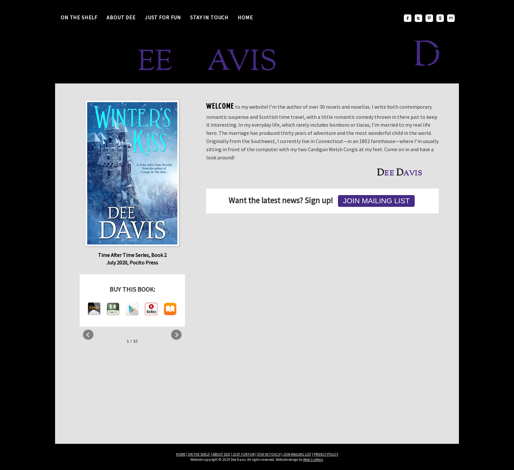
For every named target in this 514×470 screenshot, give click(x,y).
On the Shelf (79, 17)
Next (176, 335)
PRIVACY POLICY (326, 454)
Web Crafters (313, 459)
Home (245, 17)
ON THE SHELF (199, 454)
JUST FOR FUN (243, 454)
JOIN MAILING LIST (297, 454)
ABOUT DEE (221, 454)
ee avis (193, 63)
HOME (181, 454)
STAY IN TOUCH (269, 454)
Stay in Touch (209, 17)
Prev (88, 335)
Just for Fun (163, 17)
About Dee (121, 17)
